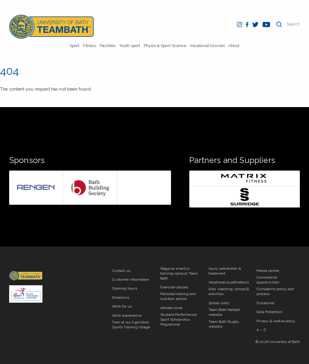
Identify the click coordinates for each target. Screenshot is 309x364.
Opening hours (124, 288)
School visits (219, 303)
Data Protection (269, 312)
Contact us (121, 270)
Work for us (122, 306)
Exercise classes (174, 287)
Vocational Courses (207, 46)
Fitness (89, 46)
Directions (120, 297)
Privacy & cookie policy (275, 321)
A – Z (261, 330)
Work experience (126, 315)
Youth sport (129, 46)
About (234, 46)
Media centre (267, 270)
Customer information (130, 279)
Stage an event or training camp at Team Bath (179, 273)
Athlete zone (171, 308)
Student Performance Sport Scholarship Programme (178, 319)
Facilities (108, 46)
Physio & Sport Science (165, 46)
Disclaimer (265, 303)
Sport (75, 46)
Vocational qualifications (229, 282)
